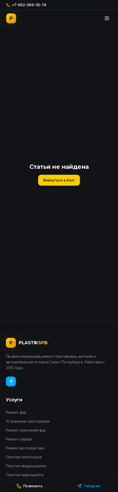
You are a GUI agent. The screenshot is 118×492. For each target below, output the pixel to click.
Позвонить (29, 486)
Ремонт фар (16, 412)
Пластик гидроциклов (25, 475)
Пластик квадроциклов (26, 466)
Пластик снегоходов (24, 457)
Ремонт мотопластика (25, 448)
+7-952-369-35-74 (26, 5)
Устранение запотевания (27, 421)
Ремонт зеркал (19, 439)
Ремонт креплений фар (26, 430)
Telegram (88, 486)
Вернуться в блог (59, 180)
